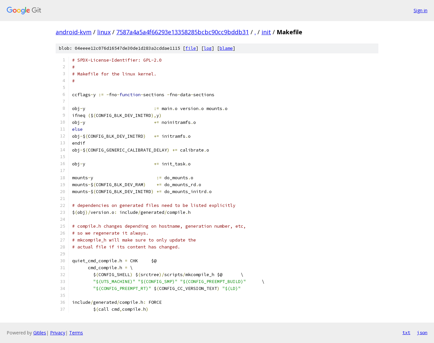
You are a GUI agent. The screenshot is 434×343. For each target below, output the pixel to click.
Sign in (420, 10)
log (208, 48)
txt (406, 332)
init (266, 32)
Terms (76, 332)
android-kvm (74, 32)
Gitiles (39, 332)
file (190, 48)
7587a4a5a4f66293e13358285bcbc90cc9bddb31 (182, 32)
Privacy (57, 332)
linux (104, 32)
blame (226, 48)
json (422, 332)
